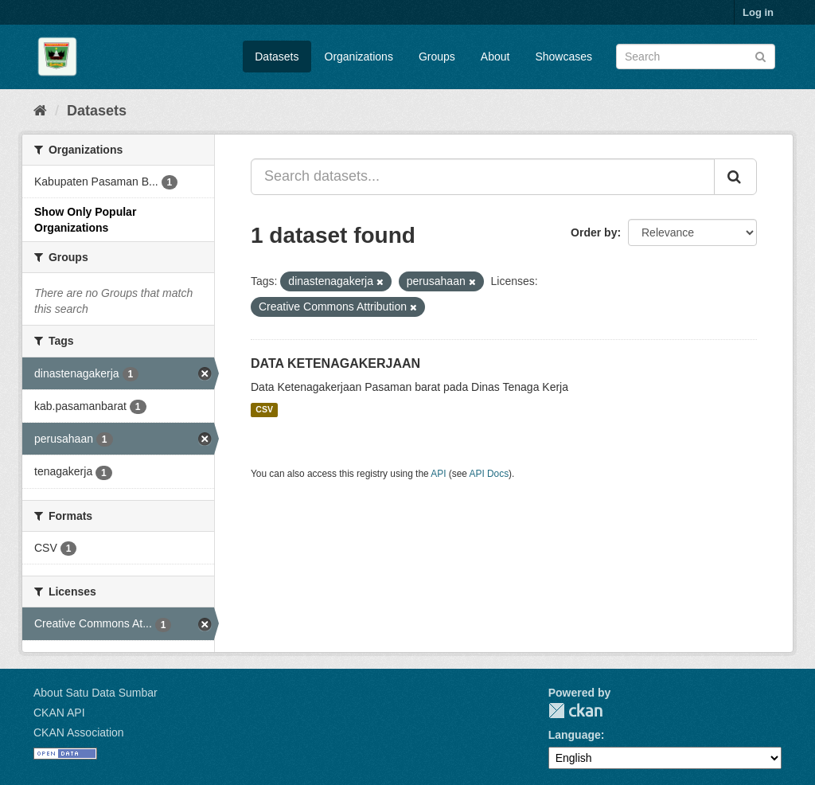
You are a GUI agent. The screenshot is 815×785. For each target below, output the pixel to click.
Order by (594, 232)
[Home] (40, 111)
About (495, 56)
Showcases (563, 56)
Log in (758, 12)
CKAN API (59, 712)
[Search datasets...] (483, 176)
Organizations (359, 56)
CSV (264, 410)
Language (574, 734)
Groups (437, 56)
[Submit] (760, 55)
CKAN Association (78, 732)
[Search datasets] (695, 56)
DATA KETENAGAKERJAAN (335, 363)
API (438, 473)
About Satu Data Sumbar (95, 692)
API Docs (489, 473)
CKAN (575, 710)
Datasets (276, 56)
